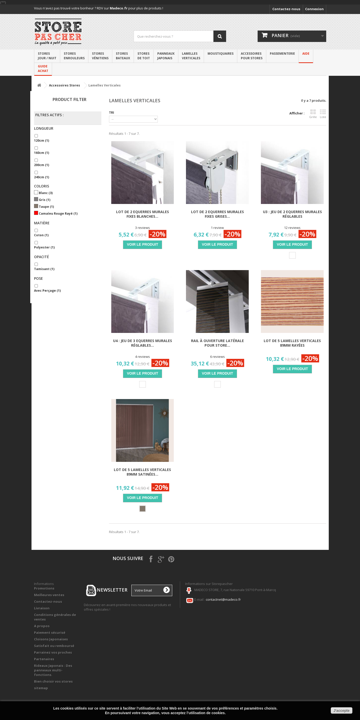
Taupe (46, 206)
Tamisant (44, 269)
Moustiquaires (220, 53)
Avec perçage (47, 290)
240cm (41, 177)
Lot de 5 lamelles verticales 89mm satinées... (142, 472)
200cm (41, 165)
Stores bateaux (123, 55)
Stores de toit (143, 55)
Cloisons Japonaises (51, 639)
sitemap (41, 688)
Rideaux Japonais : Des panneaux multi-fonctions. (53, 670)
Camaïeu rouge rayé (58, 213)
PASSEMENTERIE (282, 53)
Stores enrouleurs (74, 55)
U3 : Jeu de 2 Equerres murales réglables (292, 214)
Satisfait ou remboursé (54, 645)
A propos (42, 626)
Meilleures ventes (49, 595)
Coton (41, 235)
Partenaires (44, 659)
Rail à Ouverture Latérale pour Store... (217, 343)
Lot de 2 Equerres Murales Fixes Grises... (217, 214)
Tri (111, 112)
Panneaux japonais (166, 55)
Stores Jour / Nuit (47, 55)
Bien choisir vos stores (53, 681)
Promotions (44, 588)
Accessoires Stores (64, 85)
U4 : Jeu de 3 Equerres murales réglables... (142, 343)
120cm (41, 140)
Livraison (42, 608)
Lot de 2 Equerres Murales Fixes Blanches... (142, 214)
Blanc (46, 193)
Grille (313, 114)
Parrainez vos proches (53, 652)
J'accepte (342, 711)
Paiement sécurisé (49, 632)
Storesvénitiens (100, 55)
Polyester (44, 247)
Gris (44, 200)
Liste (323, 114)
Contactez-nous (286, 9)
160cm (41, 153)
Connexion (314, 9)
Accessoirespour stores (251, 55)
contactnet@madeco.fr (223, 599)
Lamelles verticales (191, 55)
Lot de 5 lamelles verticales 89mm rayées (292, 343)
